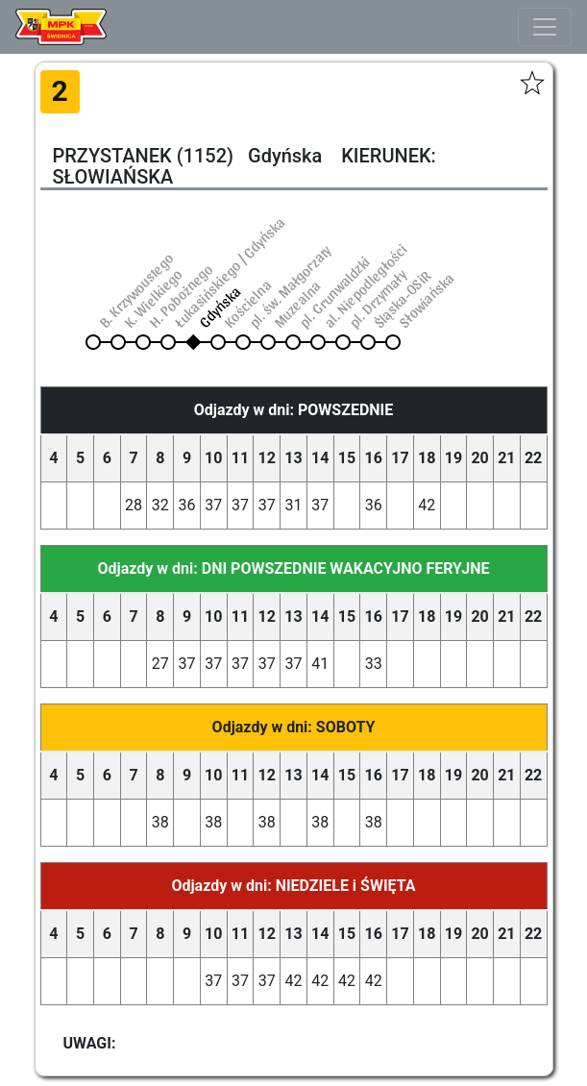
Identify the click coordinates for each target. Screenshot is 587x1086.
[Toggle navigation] (545, 27)
